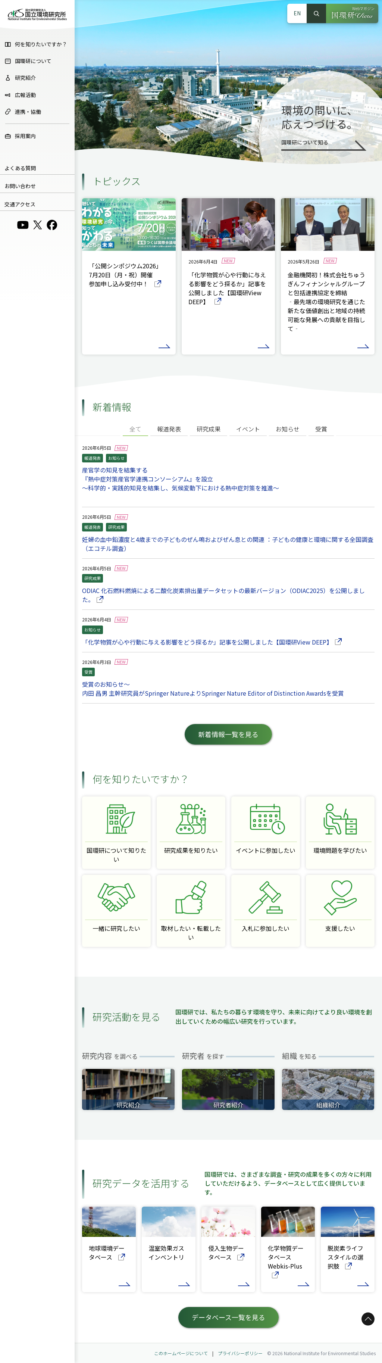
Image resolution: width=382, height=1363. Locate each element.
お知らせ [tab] (288, 428)
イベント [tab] (248, 428)
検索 (316, 13)
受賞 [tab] (321, 428)
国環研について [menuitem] (27, 61)
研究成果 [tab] (208, 428)
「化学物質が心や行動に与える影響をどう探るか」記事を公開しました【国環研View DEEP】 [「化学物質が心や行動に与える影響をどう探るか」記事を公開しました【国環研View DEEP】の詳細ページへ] (212, 641)
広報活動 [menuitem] (20, 95)
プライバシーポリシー (240, 1353)
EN (297, 13)
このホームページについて (181, 1353)
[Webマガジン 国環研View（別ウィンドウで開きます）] (352, 13)
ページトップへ (366, 1334)
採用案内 (20, 136)
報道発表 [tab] (169, 428)
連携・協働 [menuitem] (22, 111)
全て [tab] (135, 428)
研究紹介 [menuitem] (20, 77)
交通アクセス (19, 204)
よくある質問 (20, 168)
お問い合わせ (20, 186)
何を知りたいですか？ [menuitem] (35, 44)
